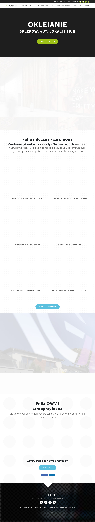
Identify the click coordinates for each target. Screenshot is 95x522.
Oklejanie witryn (29, 6)
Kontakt (86, 6)
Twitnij (52, 474)
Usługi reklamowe (44, 6)
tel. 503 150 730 (47, 467)
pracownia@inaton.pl (60, 1)
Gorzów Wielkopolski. (70, 507)
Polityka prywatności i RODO (47, 512)
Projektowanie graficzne (63, 6)
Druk (53, 6)
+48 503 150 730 (73, 1)
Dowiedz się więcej (47, 41)
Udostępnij (44, 474)
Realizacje (75, 6)
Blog (81, 6)
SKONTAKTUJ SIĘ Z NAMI (47, 306)
